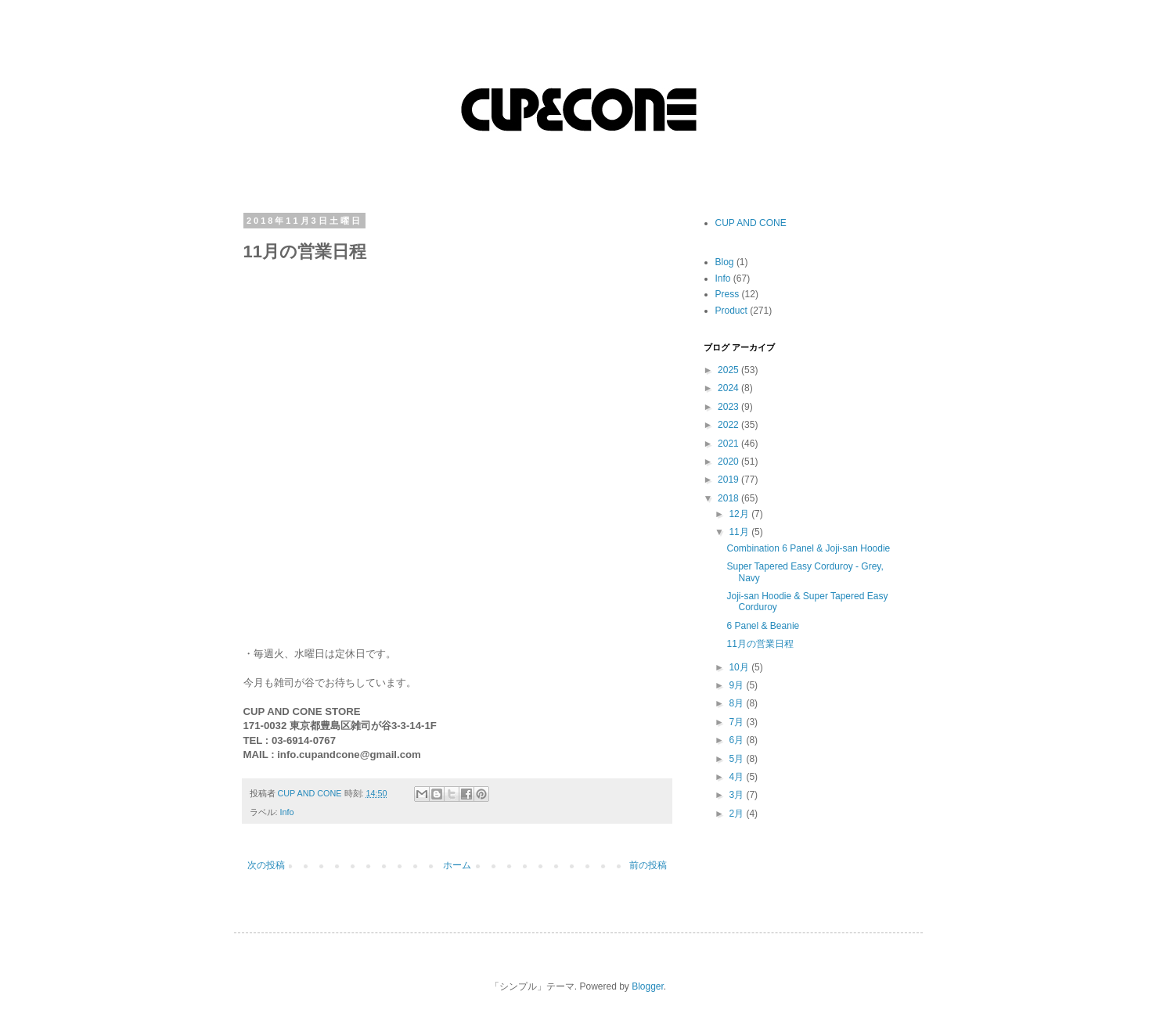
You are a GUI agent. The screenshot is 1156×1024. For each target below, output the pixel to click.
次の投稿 (266, 865)
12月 (740, 513)
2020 (729, 461)
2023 (729, 406)
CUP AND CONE (751, 222)
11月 (740, 531)
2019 (729, 479)
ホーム (457, 865)
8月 (737, 703)
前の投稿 (648, 865)
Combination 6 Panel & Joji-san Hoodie (808, 548)
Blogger (648, 986)
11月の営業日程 (759, 643)
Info (287, 812)
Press (727, 294)
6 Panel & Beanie (762, 625)
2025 (729, 370)
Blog (724, 262)
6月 (737, 740)
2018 (729, 498)
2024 (729, 388)
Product (731, 310)
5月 (737, 758)
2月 (737, 813)
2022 (729, 424)
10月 (740, 667)
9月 (737, 685)
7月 (737, 722)
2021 (729, 443)
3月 (737, 794)
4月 (737, 776)
